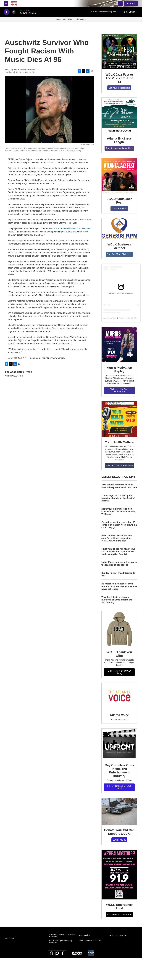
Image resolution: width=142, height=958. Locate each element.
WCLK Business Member (119, 246)
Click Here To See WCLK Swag (119, 672)
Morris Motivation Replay (119, 369)
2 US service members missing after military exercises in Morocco (119, 486)
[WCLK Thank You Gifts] (119, 629)
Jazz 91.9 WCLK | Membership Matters (70, 19)
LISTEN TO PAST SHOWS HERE (119, 787)
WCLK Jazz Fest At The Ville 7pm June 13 (119, 78)
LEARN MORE (119, 839)
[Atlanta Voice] (119, 696)
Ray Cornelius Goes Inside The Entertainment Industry (119, 770)
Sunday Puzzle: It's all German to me (118, 574)
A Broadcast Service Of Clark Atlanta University (62, 935)
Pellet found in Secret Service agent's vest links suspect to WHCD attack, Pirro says (116, 538)
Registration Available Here (119, 148)
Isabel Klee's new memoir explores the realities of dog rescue (119, 563)
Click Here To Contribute (119, 914)
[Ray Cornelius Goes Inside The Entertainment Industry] (119, 744)
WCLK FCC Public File (117, 935)
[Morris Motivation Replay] (119, 344)
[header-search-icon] (120, 3)
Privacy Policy (84, 935)
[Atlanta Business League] (119, 115)
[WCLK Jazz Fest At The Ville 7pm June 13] (119, 51)
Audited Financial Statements (90, 941)
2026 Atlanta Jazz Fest (119, 200)
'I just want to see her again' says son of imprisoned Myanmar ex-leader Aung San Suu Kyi (118, 551)
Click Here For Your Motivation (119, 390)
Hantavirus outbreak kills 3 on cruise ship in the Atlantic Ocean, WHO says (118, 511)
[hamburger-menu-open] (6, 3)
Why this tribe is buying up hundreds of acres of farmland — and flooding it (118, 600)
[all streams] (129, 12)
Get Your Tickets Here (119, 87)
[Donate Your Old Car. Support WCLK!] (119, 811)
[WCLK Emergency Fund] (119, 874)
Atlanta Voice (119, 715)
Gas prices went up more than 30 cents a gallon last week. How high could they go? (119, 525)
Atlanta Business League (119, 140)
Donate (132, 3)
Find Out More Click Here (119, 254)
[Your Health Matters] (119, 419)
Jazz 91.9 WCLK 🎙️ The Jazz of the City (118, 318)
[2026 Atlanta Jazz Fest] (119, 176)
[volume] (14, 12)
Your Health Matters (119, 442)
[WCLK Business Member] (119, 228)
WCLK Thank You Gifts (119, 653)
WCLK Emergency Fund (119, 906)
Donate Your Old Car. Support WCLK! (119, 831)
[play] (6, 12)
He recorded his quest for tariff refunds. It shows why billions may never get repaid (119, 586)
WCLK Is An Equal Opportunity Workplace (60, 942)
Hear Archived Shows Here (119, 465)
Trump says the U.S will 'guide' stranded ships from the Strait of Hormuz (118, 498)
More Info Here (119, 208)
